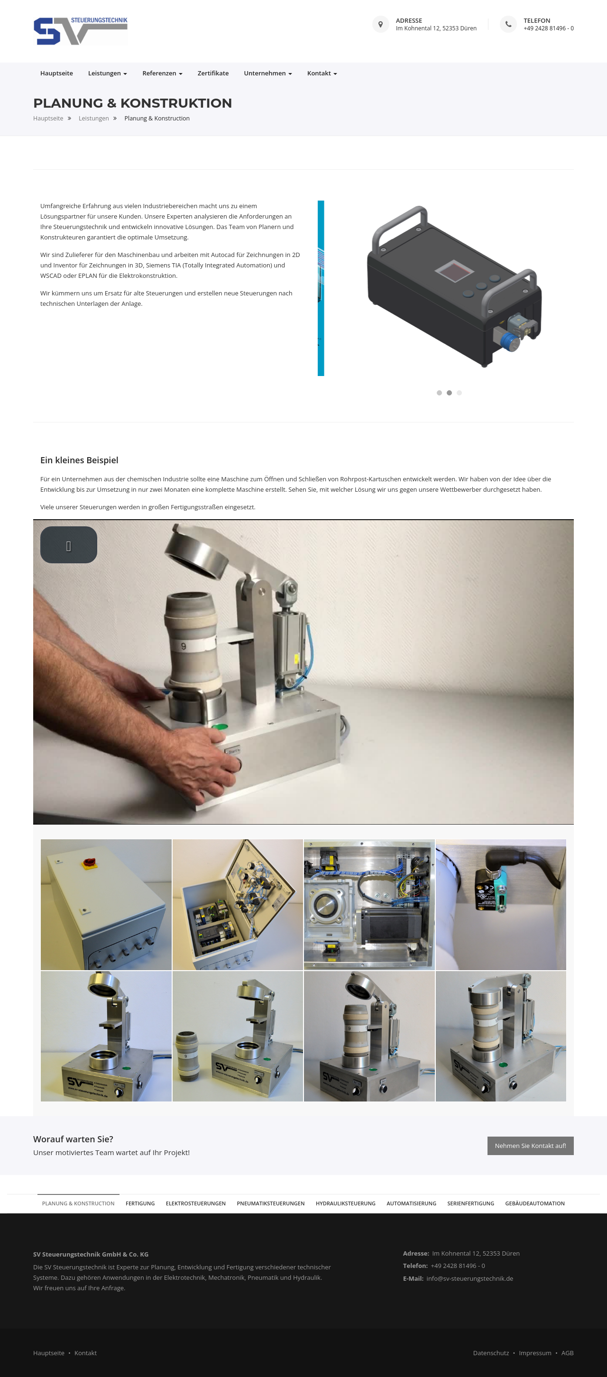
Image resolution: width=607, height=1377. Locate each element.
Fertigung (140, 1203)
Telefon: (415, 1265)
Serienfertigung (471, 1203)
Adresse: (416, 1253)
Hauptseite (56, 73)
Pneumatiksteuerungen (271, 1203)
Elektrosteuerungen (196, 1203)
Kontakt (322, 73)
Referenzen (162, 73)
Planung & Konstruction (78, 1203)
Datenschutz (491, 1353)
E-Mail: (413, 1278)
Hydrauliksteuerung (346, 1203)
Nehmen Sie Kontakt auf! (530, 1145)
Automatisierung (411, 1203)
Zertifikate (213, 73)
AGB (567, 1353)
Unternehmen (268, 73)
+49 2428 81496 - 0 (549, 28)
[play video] (68, 544)
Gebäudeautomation (535, 1203)
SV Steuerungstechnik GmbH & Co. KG (90, 1254)
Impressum (535, 1353)
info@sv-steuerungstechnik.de (470, 1278)
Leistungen (108, 73)
